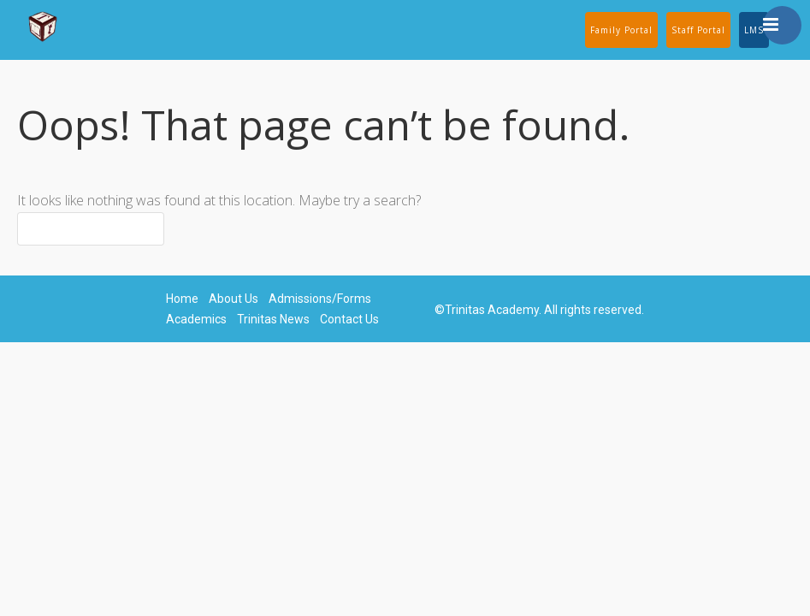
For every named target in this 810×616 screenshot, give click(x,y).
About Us (233, 298)
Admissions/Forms (320, 298)
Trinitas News (273, 319)
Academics (196, 319)
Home (182, 298)
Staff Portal (698, 30)
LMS (754, 30)
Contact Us (349, 319)
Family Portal (621, 30)
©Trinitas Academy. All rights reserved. (539, 310)
